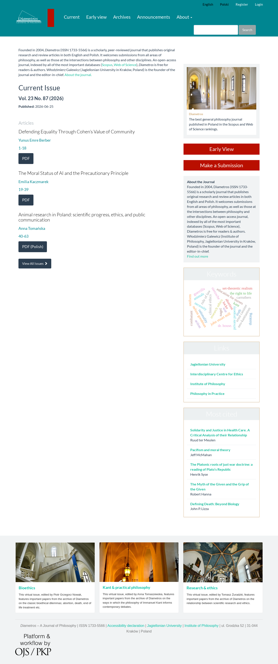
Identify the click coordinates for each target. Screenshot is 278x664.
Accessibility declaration (125, 626)
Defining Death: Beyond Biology (214, 504)
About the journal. (78, 75)
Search (247, 30)
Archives (122, 17)
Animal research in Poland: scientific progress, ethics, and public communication (81, 217)
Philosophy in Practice (207, 393)
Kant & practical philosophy (126, 587)
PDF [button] (26, 158)
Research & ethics (202, 587)
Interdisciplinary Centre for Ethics (216, 374)
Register (242, 4)
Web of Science (125, 65)
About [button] (184, 17)
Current (72, 17)
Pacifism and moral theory (210, 450)
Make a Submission (221, 165)
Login (259, 4)
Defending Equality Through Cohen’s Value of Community (76, 131)
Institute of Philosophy (207, 384)
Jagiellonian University (207, 364)
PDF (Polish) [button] (32, 246)
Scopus (107, 65)
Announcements (153, 17)
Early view (96, 17)
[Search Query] (216, 30)
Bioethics (27, 587)
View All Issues (35, 263)
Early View (221, 149)
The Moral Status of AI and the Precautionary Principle (73, 173)
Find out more (197, 256)
